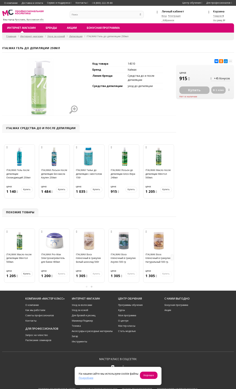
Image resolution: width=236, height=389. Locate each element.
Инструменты (79, 341)
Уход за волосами (82, 305)
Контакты (81, 2)
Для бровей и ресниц (83, 315)
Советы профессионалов (39, 315)
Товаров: (218, 16)
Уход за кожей (56, 36)
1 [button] (86, 286)
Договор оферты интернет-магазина (177, 376)
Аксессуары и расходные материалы (92, 331)
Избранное (168, 20)
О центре (123, 320)
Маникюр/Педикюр (82, 320)
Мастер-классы (126, 325)
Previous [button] (5, 257)
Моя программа (127, 315)
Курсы (121, 310)
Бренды (51, 28)
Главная (11, 36)
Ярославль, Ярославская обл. (29, 19)
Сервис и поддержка (58, 2)
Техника (76, 325)
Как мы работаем (35, 310)
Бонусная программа (103, 28)
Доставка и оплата (32, 2)
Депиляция (75, 36)
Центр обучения (191, 2)
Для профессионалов (218, 2)
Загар (75, 336)
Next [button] (172, 257)
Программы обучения (130, 305)
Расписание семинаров (38, 340)
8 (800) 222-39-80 (102, 2)
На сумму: (218, 20)
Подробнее (86, 378)
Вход (164, 16)
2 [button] (91, 286)
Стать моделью (127, 331)
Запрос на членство (36, 335)
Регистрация (174, 16)
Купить (27, 189)
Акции (72, 28)
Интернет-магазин (21, 28)
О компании (11, 2)
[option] (19, 173)
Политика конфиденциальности (56, 376)
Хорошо (148, 375)
